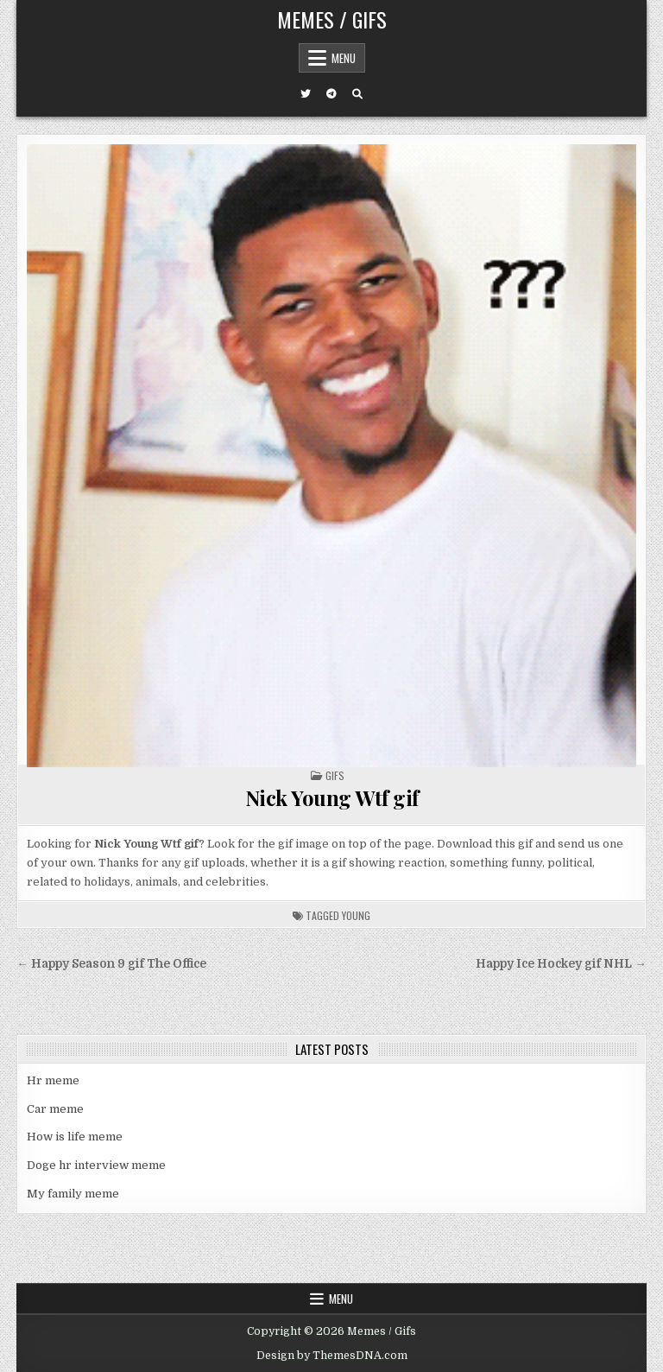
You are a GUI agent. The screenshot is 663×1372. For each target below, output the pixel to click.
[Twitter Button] (305, 94)
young (356, 915)
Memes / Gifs (332, 19)
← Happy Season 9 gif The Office (111, 963)
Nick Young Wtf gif (332, 797)
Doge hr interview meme (96, 1165)
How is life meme (75, 1136)
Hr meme (53, 1080)
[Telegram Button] (331, 94)
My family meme (73, 1193)
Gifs (334, 775)
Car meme (55, 1108)
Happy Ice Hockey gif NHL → (561, 963)
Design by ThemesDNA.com (331, 1356)
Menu (344, 58)
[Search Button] (357, 94)
